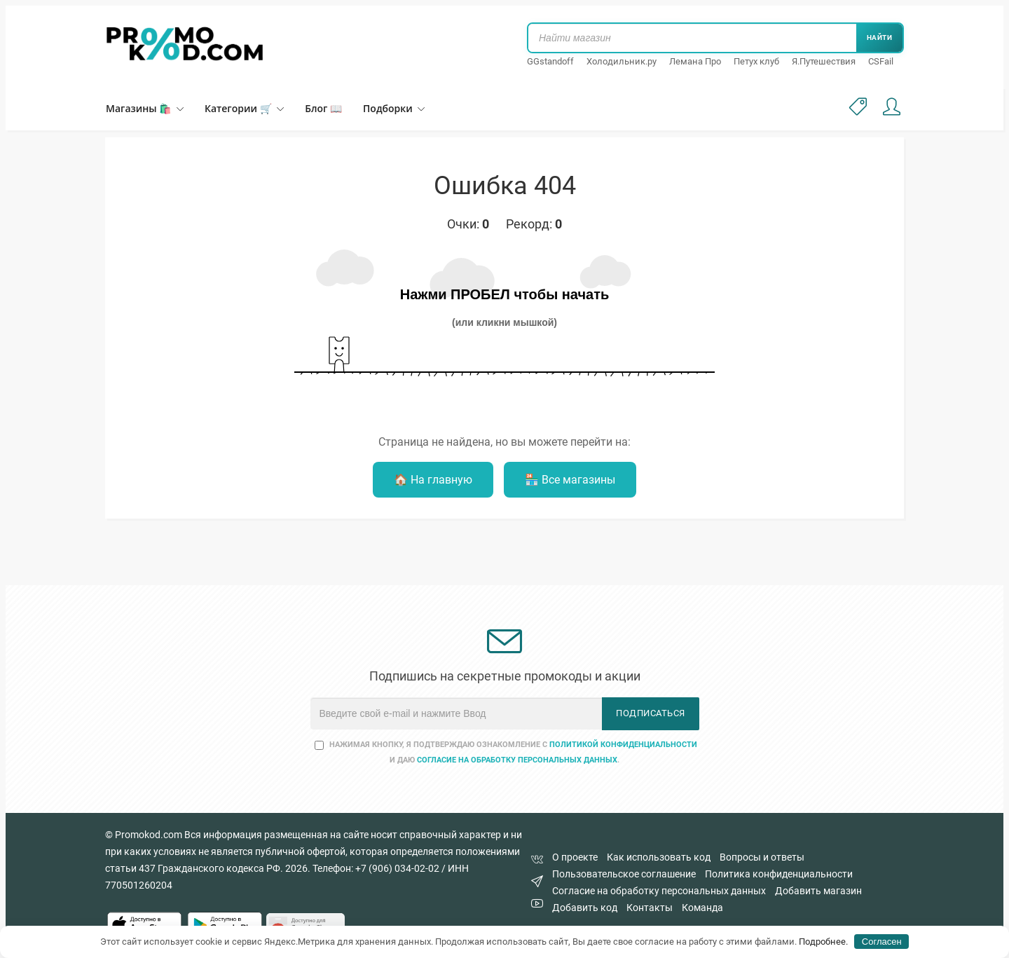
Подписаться (650, 713)
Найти (880, 37)
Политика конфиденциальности (779, 874)
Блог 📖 (323, 108)
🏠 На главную (433, 479)
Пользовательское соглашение (624, 874)
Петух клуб (756, 61)
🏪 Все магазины (570, 479)
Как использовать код (659, 857)
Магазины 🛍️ (145, 108)
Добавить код (584, 907)
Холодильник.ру (621, 61)
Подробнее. (823, 941)
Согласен (882, 941)
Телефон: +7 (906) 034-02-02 (376, 868)
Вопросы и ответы (762, 857)
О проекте (575, 857)
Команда (702, 907)
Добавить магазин (818, 890)
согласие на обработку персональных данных (517, 760)
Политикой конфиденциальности (623, 744)
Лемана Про (695, 61)
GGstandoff (550, 61)
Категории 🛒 (244, 108)
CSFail (880, 61)
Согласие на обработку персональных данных (659, 890)
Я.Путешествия (824, 61)
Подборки (394, 108)
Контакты (649, 907)
